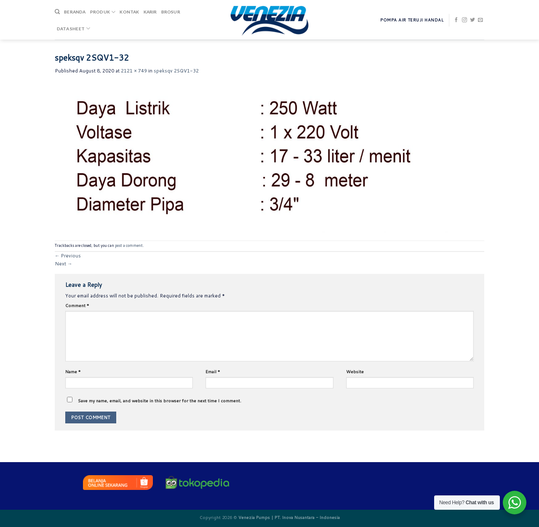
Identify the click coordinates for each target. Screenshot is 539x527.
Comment (77, 305)
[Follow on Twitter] (472, 20)
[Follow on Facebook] (456, 20)
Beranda (74, 11)
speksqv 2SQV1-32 (176, 70)
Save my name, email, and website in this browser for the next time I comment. (159, 401)
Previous (68, 255)
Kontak (129, 11)
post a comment (129, 245)
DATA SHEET (73, 28)
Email (212, 372)
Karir (150, 11)
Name (73, 372)
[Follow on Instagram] (464, 20)
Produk (103, 12)
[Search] (57, 12)
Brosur (170, 11)
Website (355, 372)
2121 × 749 (134, 70)
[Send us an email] (480, 20)
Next (63, 263)
